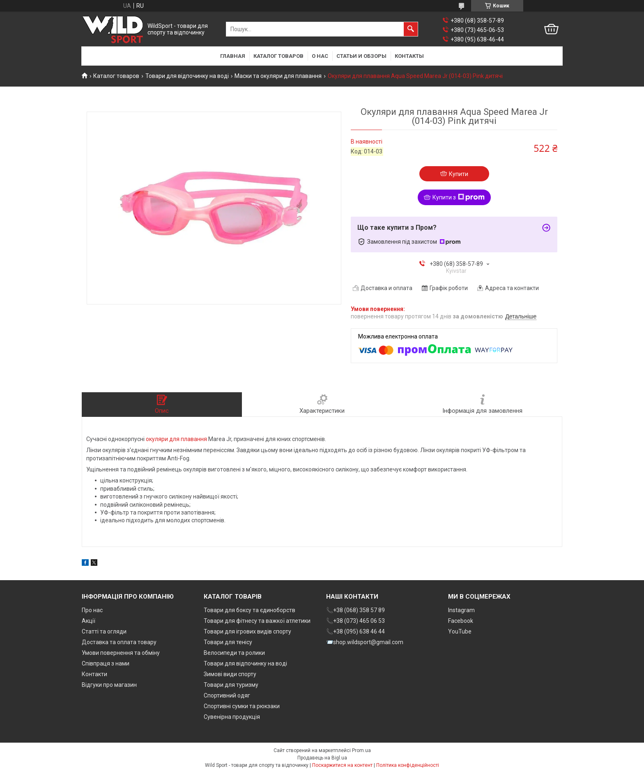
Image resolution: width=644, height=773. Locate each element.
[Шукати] (411, 29)
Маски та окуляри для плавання (278, 76)
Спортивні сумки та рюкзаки (242, 706)
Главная (232, 56)
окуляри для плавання (176, 439)
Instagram (461, 610)
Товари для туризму (231, 685)
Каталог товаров (278, 56)
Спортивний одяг (227, 695)
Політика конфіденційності (407, 765)
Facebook (460, 620)
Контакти (94, 674)
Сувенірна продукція (232, 717)
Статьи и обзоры (361, 56)
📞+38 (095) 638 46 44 (355, 631)
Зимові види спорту (230, 674)
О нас (320, 56)
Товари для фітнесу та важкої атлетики (257, 620)
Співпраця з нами (105, 663)
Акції (88, 620)
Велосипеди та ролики (234, 653)
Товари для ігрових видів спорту (247, 631)
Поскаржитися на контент (342, 765)
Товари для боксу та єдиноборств (249, 610)
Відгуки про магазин (109, 685)
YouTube (460, 631)
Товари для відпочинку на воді (187, 76)
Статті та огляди (104, 631)
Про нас (92, 610)
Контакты (409, 56)
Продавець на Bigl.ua (322, 758)
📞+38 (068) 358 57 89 (355, 610)
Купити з (458, 197)
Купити (458, 174)
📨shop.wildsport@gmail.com (364, 642)
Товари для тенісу (228, 642)
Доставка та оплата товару (119, 642)
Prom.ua (361, 750)
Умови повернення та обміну (121, 653)
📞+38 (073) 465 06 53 (355, 620)
